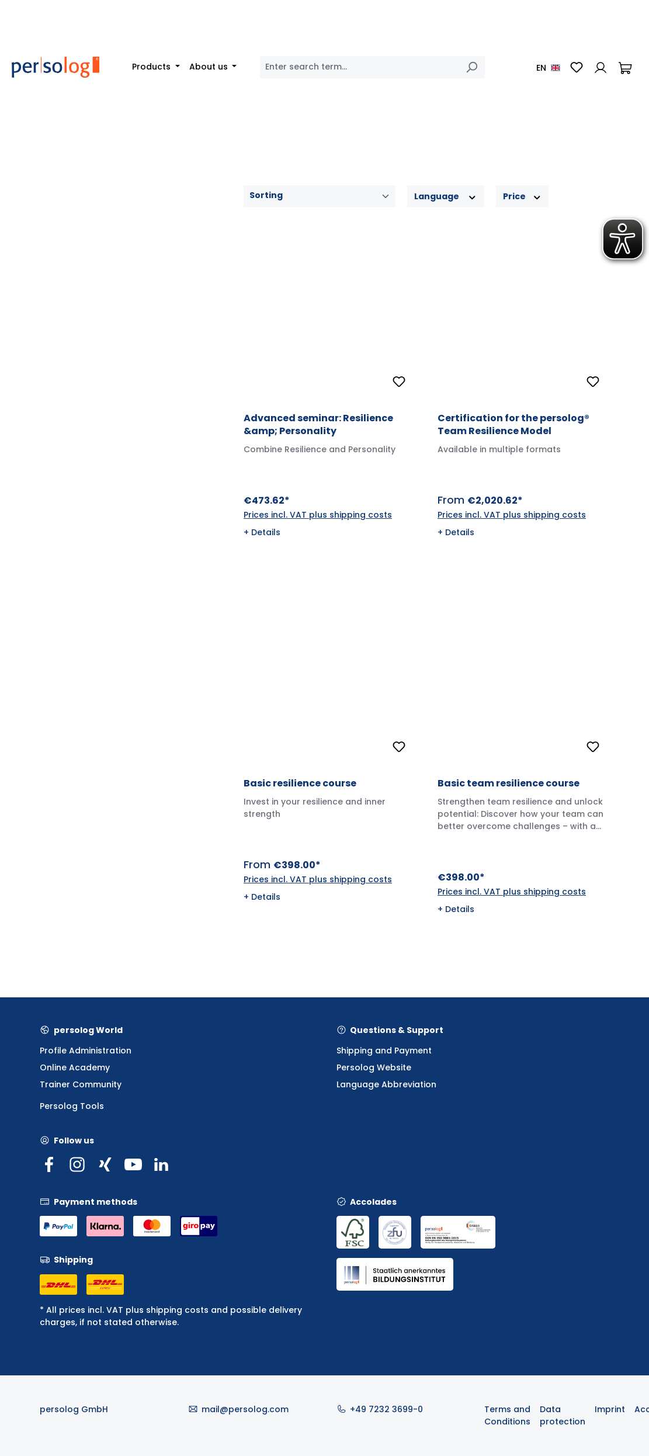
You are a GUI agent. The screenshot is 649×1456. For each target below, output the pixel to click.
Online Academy (75, 1067)
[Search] (471, 67)
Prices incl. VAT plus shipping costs (318, 515)
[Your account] (600, 67)
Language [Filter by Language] (445, 196)
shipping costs (177, 1310)
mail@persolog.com (245, 1409)
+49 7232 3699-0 (386, 1409)
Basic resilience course (300, 783)
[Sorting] (319, 196)
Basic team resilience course (508, 783)
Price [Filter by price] (522, 196)
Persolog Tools (72, 1106)
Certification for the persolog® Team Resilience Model (513, 425)
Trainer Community (81, 1084)
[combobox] (359, 67)
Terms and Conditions (507, 1415)
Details (265, 532)
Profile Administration (85, 1050)
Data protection (562, 1415)
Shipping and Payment (384, 1050)
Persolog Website (373, 1067)
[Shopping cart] (625, 67)
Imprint (610, 1409)
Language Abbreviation (386, 1084)
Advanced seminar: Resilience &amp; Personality (318, 425)
